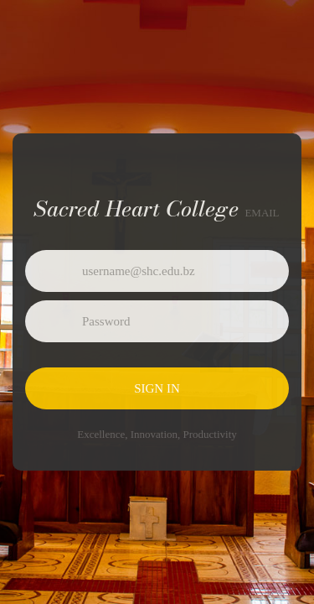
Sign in (157, 388)
